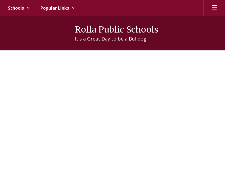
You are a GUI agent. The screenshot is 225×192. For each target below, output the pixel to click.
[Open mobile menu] (214, 8)
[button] (19, 8)
